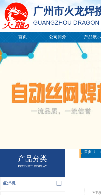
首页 (22, 36)
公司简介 (57, 36)
